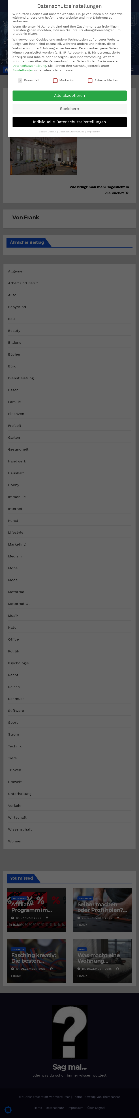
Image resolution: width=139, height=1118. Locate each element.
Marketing (63, 80)
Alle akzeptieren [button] (69, 95)
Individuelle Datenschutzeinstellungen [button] (69, 122)
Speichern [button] (69, 108)
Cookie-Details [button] (48, 131)
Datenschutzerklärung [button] (72, 131)
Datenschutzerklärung (29, 65)
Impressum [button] (93, 131)
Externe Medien (103, 80)
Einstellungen (23, 70)
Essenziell (28, 80)
